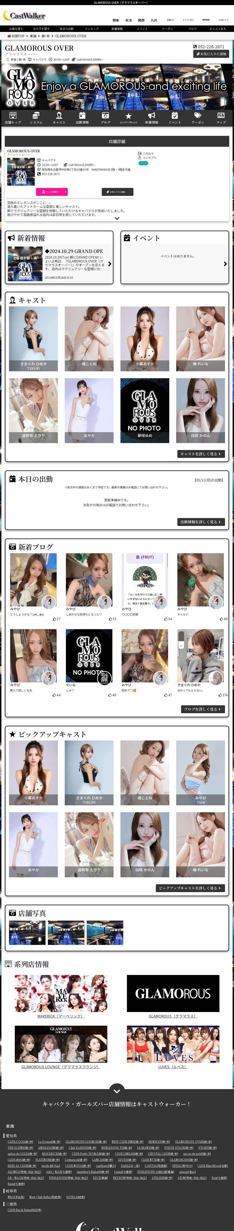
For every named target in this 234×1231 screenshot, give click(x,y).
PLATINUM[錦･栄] (47, 1160)
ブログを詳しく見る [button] (203, 709)
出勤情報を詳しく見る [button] (201, 522)
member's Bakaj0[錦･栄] (93, 1172)
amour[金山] (187, 1172)
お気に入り (223, 20)
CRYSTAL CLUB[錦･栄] (163, 1154)
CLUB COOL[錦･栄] (20, 1142)
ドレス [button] (143, 163)
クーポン (167, 29)
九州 (154, 20)
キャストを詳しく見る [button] (201, 453)
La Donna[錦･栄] (49, 1142)
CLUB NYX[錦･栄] (153, 1160)
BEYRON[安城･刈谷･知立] (130, 1178)
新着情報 (117, 29)
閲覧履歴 (206, 20)
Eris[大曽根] (219, 1178)
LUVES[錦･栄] (127, 1160)
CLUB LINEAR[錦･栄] (129, 1154)
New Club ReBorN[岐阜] (45, 1197)
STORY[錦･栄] (207, 1148)
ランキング (92, 29)
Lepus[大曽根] (123, 1172)
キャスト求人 (188, 20)
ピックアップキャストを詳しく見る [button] (190, 888)
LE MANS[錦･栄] (148, 1148)
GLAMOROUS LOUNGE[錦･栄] (86, 1142)
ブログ (192, 29)
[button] (52, 192)
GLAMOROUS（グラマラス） (173, 997)
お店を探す (16, 29)
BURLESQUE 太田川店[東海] (155, 1172)
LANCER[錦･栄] (102, 1160)
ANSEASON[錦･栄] (51, 1148)
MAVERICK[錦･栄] (54, 1154)
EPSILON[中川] (182, 1166)
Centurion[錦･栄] (76, 1160)
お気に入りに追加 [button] (211, 53)
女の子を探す (41, 29)
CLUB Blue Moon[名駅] (212, 1166)
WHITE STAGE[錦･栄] (178, 1148)
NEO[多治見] (16, 1197)
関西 (141, 20)
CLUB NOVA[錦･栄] (78, 1166)
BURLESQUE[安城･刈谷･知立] (68, 1178)
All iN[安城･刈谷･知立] (192, 1178)
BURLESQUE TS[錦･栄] (116, 1148)
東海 (128, 20)
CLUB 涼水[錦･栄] (19, 1160)
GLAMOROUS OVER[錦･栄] (193, 1142)
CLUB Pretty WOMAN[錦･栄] (91, 1154)
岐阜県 (11, 1191)
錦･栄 (46, 36)
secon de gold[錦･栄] (197, 1154)
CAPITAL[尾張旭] (156, 1166)
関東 (116, 20)
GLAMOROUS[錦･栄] (184, 1160)
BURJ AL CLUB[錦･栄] (22, 1166)
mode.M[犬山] (50, 1166)
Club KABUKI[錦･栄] (82, 1148)
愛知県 (11, 1136)
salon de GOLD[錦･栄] (22, 1154)
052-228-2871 (211, 47)
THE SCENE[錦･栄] (20, 1148)
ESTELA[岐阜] (75, 1197)
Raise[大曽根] (16, 1184)
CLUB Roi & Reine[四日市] (24, 1210)
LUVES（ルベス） (173, 1047)
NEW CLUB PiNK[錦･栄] (127, 1142)
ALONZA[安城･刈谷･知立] (24, 1172)
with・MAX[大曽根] (59, 1172)
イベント (142, 29)
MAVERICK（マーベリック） (61, 997)
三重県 (11, 1204)
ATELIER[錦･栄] (162, 1178)
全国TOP (170, 20)
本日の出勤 (67, 29)
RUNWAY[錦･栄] (159, 1142)
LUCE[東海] (100, 1178)
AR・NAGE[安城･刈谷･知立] (26, 1178)
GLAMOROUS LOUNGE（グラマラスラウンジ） (61, 1047)
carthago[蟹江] (106, 1166)
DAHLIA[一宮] (130, 1166)
